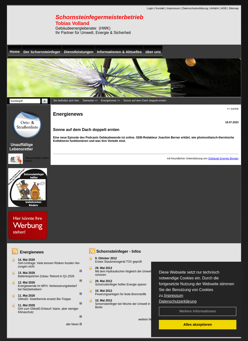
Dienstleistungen (78, 52)
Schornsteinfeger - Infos (118, 251)
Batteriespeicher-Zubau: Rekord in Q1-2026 (46, 276)
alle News (74, 324)
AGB (223, 8)
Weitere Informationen (197, 311)
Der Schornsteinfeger (42, 52)
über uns (153, 52)
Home (15, 51)
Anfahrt (214, 8)
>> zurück (233, 108)
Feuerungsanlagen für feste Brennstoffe (120, 294)
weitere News (148, 319)
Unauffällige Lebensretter (21, 147)
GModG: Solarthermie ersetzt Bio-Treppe (44, 299)
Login (150, 8)
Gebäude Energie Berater (223, 158)
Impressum (173, 295)
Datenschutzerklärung (178, 301)
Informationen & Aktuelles (119, 52)
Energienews (32, 252)
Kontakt (159, 8)
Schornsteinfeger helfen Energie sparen (120, 284)
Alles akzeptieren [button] (197, 324)
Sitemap (234, 8)
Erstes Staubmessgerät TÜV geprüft (118, 261)
